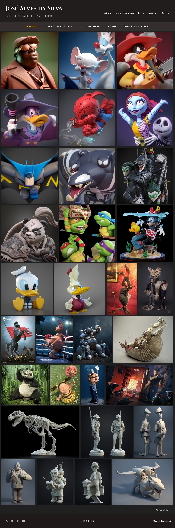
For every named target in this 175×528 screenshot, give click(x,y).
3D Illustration (90, 26)
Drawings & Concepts (136, 26)
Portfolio (107, 13)
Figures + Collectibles (59, 26)
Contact (166, 13)
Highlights (32, 26)
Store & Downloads (125, 13)
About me (153, 13)
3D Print (111, 26)
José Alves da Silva (33, 8)
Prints (141, 13)
